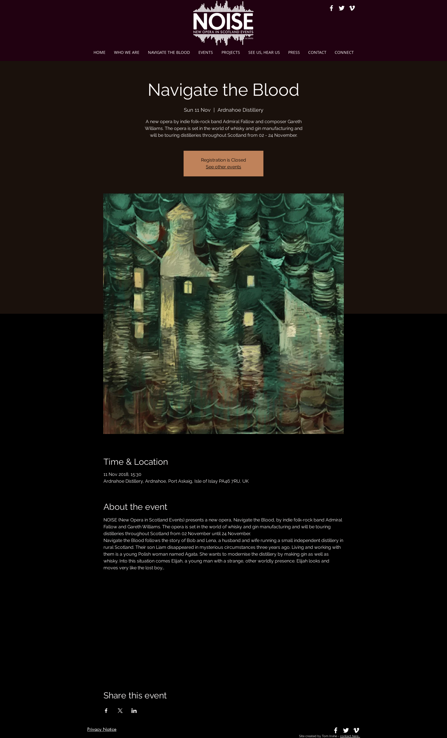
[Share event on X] (120, 710)
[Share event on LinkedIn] (134, 710)
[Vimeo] (352, 8)
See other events (223, 167)
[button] (230, 52)
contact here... (350, 736)
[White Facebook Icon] (331, 8)
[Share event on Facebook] (106, 710)
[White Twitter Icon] (342, 8)
